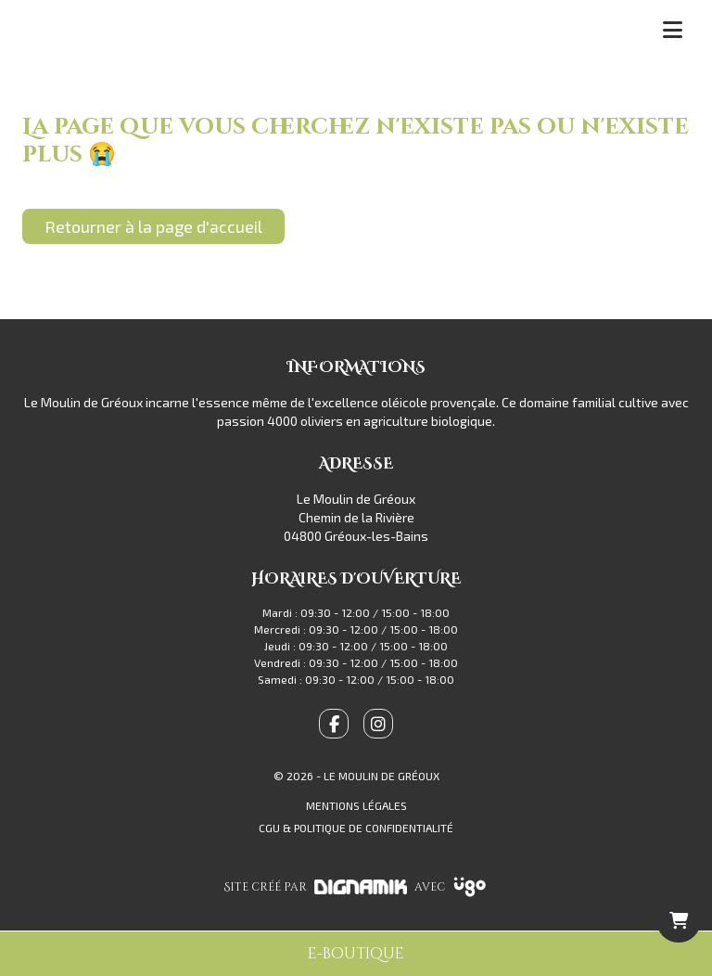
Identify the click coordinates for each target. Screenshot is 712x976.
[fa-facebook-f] (334, 723)
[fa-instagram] (378, 723)
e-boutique (356, 954)
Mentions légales (356, 805)
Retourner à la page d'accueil (153, 226)
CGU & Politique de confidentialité (356, 827)
